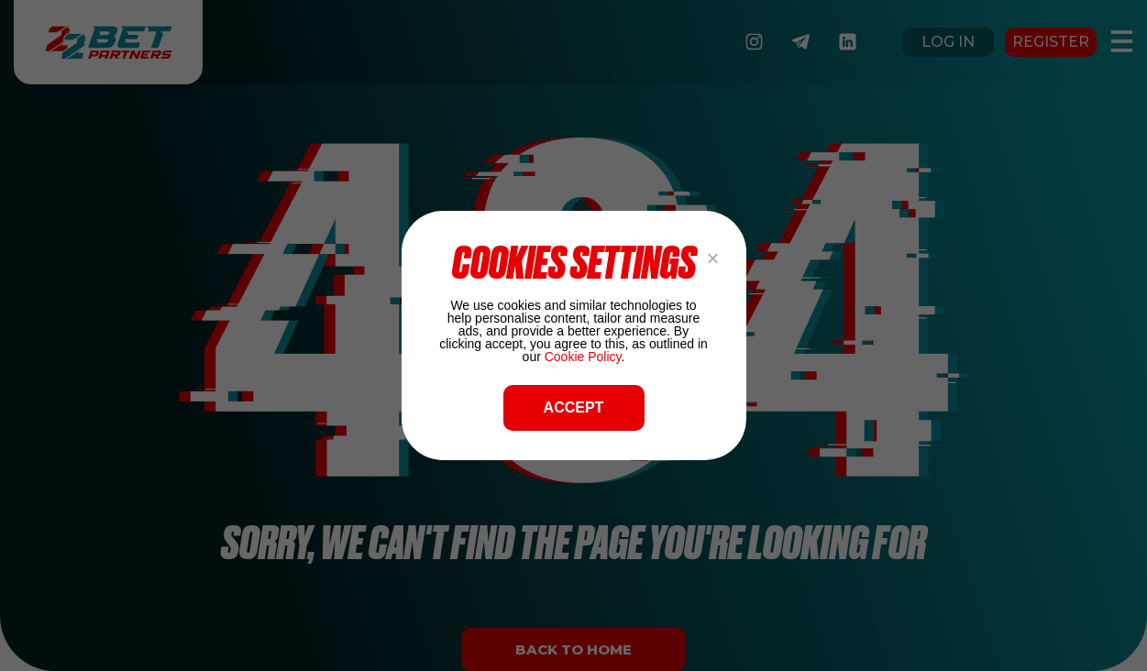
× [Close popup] (712, 258)
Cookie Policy (583, 356)
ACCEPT (574, 407)
